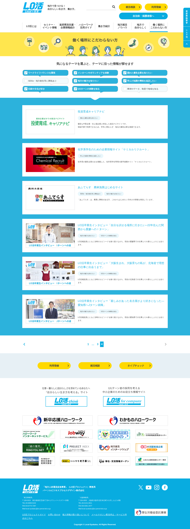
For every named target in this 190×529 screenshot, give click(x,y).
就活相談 (133, 7)
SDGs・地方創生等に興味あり (42, 81)
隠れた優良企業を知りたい (139, 73)
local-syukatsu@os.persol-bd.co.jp (38, 509)
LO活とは (31, 26)
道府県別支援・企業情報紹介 (67, 26)
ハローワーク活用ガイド (86, 26)
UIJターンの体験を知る (89, 89)
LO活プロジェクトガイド (34, 514)
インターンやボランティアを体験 (93, 73)
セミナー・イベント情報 (49, 26)
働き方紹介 (104, 26)
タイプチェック (139, 365)
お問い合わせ (54, 514)
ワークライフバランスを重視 (41, 73)
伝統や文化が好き (36, 89)
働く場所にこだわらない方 (158, 26)
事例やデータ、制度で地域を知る (142, 89)
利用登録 (158, 7)
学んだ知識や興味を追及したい (141, 81)
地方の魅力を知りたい (88, 81)
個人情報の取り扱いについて (75, 514)
